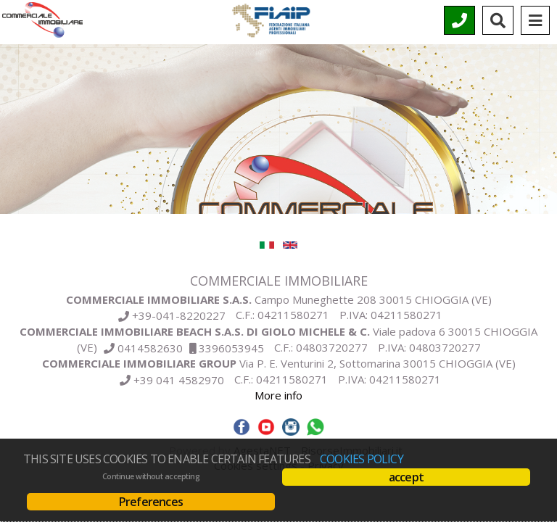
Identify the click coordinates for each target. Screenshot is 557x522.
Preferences (151, 502)
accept (406, 477)
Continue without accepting (150, 476)
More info (278, 395)
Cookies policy (361, 459)
